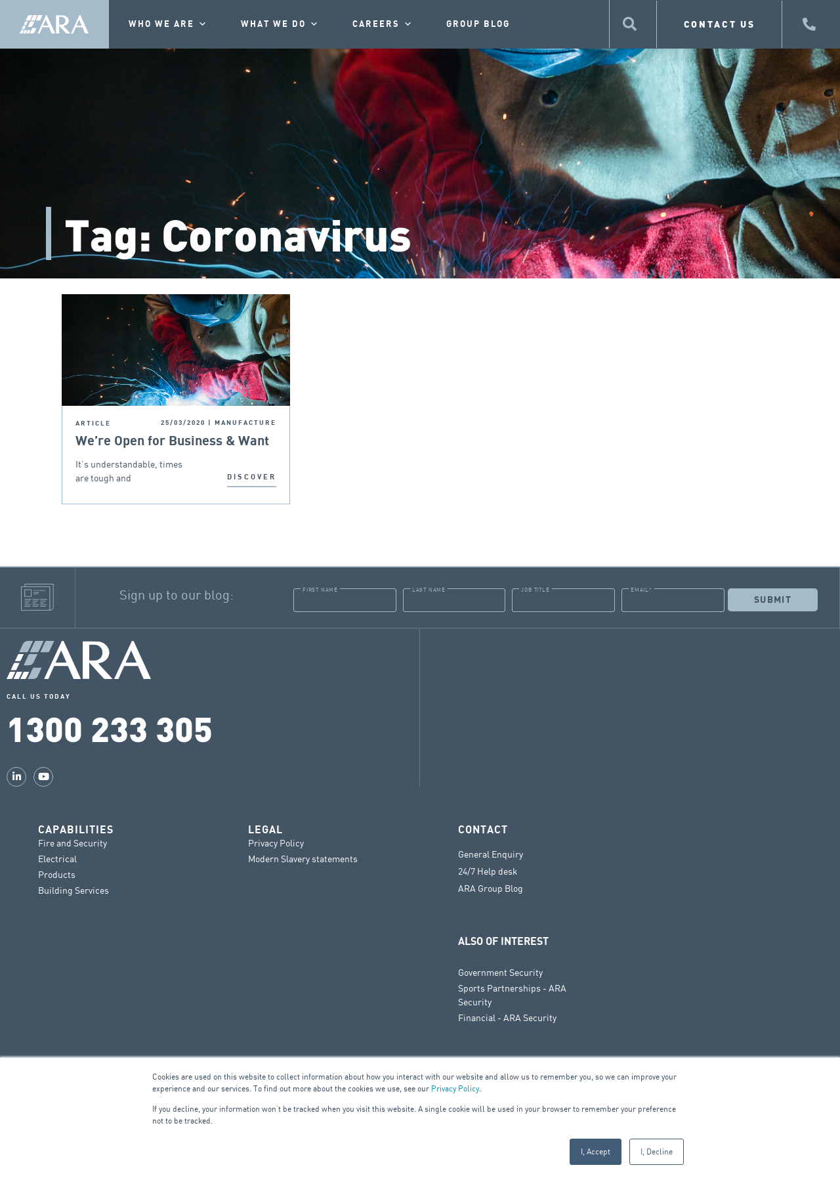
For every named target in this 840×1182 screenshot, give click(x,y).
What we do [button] (280, 24)
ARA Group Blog (490, 888)
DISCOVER (251, 477)
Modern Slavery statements (303, 858)
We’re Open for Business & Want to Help (172, 441)
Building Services (73, 890)
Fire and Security (72, 842)
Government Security (500, 972)
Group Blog (478, 24)
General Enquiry (490, 854)
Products (56, 874)
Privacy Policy (455, 1088)
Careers (382, 24)
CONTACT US (719, 24)
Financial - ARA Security (507, 1017)
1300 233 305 (110, 728)
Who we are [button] (168, 24)
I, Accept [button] (595, 1151)
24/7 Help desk (488, 871)
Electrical (57, 858)
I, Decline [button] (656, 1151)
